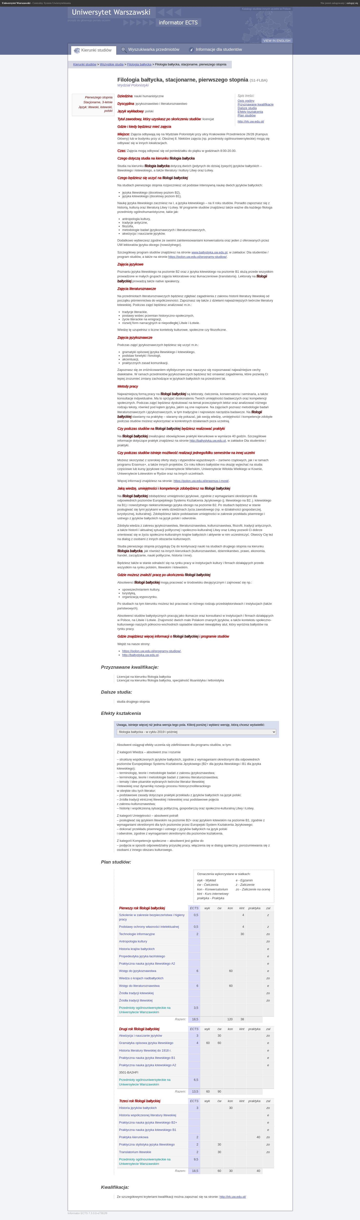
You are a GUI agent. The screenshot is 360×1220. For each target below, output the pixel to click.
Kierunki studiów (96, 50)
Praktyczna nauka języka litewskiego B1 (147, 1058)
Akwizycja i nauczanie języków (140, 1035)
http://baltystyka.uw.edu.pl (208, 440)
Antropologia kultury (133, 941)
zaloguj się (352, 2)
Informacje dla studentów (219, 49)
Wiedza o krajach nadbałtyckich (141, 978)
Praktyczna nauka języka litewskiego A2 (147, 963)
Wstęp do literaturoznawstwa (139, 986)
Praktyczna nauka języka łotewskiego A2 (147, 1065)
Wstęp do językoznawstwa (137, 971)
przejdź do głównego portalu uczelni (89, 20)
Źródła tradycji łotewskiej (136, 993)
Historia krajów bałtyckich (137, 949)
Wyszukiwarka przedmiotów (153, 49)
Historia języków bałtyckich (138, 1108)
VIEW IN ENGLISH (277, 40)
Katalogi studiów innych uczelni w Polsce (266, 8)
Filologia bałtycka (139, 64)
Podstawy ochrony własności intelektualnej (149, 926)
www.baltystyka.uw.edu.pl (209, 252)
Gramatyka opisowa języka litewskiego (146, 1043)
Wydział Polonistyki (133, 85)
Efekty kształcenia (250, 112)
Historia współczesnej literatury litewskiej (147, 1115)
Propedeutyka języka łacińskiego (142, 956)
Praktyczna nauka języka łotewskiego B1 (147, 1130)
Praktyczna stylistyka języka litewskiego (147, 1144)
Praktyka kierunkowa (133, 1137)
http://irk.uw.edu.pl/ (251, 121)
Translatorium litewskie (135, 1152)
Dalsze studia (247, 108)
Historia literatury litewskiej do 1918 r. (145, 1050)
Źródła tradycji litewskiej (136, 1000)
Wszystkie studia (112, 64)
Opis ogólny (246, 101)
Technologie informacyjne (137, 934)
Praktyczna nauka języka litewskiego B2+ (148, 1122)
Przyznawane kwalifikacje (255, 104)
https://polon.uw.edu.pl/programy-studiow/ (197, 257)
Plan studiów (247, 115)
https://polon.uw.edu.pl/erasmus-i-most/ (201, 481)
